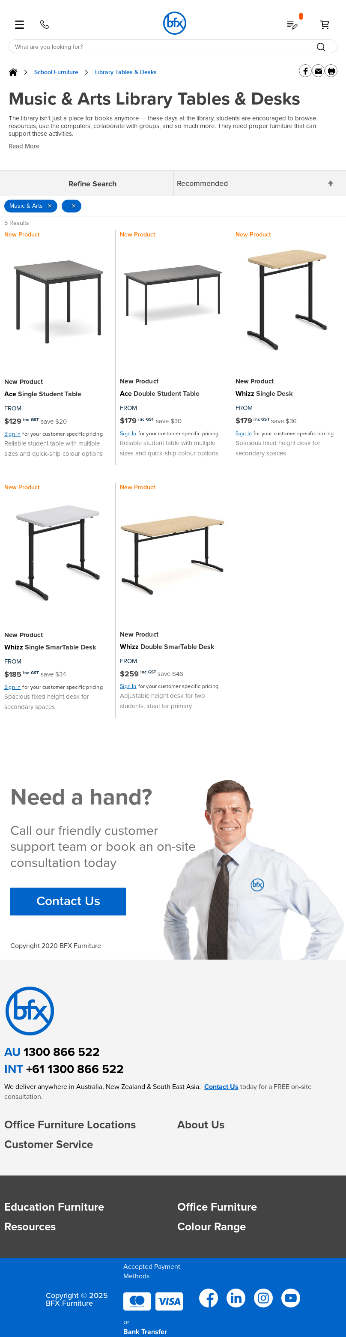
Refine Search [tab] (92, 183)
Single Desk (264, 394)
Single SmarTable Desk (50, 647)
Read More (24, 146)
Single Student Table (42, 394)
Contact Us (68, 901)
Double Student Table (160, 394)
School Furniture (56, 72)
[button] (186, 1141)
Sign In (12, 434)
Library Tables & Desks (126, 72)
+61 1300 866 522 (75, 1069)
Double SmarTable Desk (167, 647)
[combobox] (173, 47)
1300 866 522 (62, 1052)
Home (13, 72)
